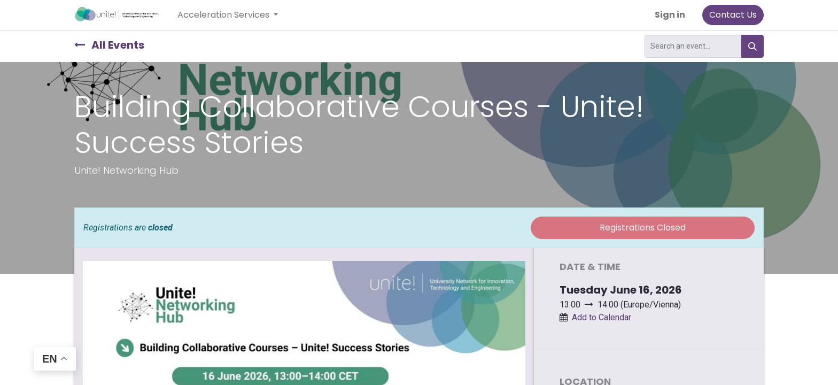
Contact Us (733, 15)
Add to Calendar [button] (601, 317)
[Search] (752, 46)
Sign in (670, 15)
